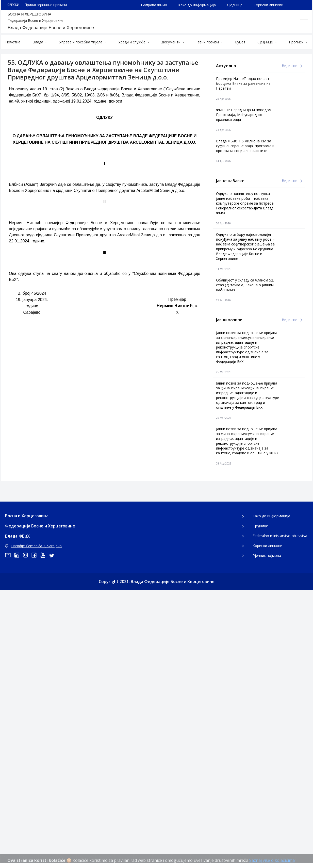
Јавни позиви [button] (208, 42)
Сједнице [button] (265, 42)
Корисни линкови (268, 5)
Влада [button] (38, 42)
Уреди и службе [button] (132, 42)
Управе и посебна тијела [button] (81, 42)
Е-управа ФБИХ (154, 5)
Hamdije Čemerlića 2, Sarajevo (33, 545)
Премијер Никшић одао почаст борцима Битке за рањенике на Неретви (243, 83)
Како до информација (197, 5)
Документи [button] (171, 42)
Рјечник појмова (267, 555)
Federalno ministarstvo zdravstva (280, 535)
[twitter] (53, 555)
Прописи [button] (297, 42)
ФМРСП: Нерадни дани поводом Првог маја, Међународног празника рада (243, 114)
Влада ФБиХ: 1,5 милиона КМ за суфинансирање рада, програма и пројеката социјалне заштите (245, 146)
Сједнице (234, 5)
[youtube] (44, 555)
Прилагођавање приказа (45, 4)
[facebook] (35, 555)
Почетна (12, 42)
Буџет (240, 42)
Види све (292, 65)
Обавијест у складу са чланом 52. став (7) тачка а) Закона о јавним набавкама (245, 285)
